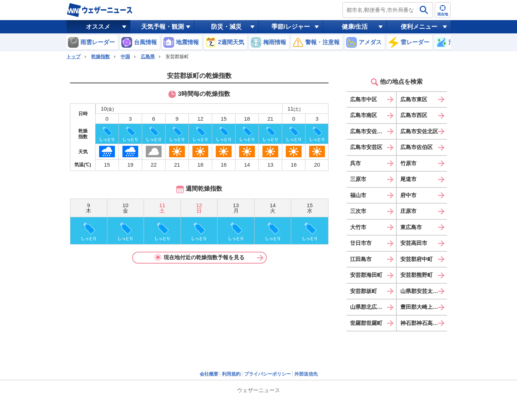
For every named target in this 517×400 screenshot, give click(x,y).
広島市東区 (413, 99)
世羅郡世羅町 (366, 323)
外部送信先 (306, 374)
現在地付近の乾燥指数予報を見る (199, 257)
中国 (125, 56)
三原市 (358, 179)
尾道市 (408, 179)
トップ (73, 56)
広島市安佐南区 (369, 131)
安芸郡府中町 (416, 259)
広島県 (148, 56)
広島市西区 (413, 115)
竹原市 (408, 163)
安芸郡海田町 (366, 275)
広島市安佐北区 (419, 131)
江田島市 (361, 259)
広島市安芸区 (366, 147)
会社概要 (209, 374)
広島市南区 (363, 115)
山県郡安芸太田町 (421, 291)
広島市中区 (363, 99)
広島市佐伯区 (416, 147)
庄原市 (408, 211)
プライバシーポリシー (267, 374)
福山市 (358, 195)
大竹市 (358, 227)
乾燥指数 (100, 56)
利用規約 (231, 374)
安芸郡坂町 (363, 291)
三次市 (358, 211)
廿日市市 (361, 243)
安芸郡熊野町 (416, 275)
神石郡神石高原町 (421, 323)
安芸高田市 (413, 243)
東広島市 (411, 227)
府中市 (408, 195)
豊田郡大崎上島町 (421, 307)
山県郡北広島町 (369, 307)
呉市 (355, 163)
